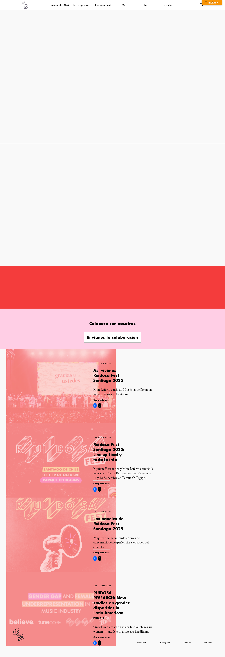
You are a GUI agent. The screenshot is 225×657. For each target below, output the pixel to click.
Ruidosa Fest (103, 5)
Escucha (168, 5)
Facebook (141, 643)
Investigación (81, 5)
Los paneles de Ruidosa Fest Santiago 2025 (108, 523)
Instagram (164, 643)
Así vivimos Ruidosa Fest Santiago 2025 (108, 375)
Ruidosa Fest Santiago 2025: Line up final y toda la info (108, 452)
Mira (124, 5)
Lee (146, 5)
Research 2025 (60, 5)
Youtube (208, 643)
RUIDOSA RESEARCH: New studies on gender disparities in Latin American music (111, 605)
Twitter (187, 643)
